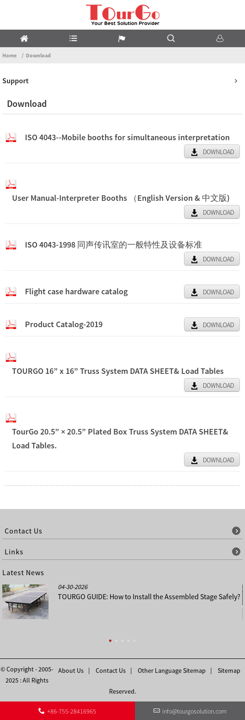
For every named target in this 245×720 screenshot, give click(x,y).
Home (9, 55)
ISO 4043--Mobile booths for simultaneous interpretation (127, 137)
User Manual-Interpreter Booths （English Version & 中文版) (121, 197)
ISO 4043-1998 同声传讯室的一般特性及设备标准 (113, 244)
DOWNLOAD (218, 152)
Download (38, 55)
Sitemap (229, 670)
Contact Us (111, 670)
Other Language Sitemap (172, 670)
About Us (71, 670)
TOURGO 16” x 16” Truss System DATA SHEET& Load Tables (118, 371)
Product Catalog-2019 (64, 324)
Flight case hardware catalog (76, 291)
